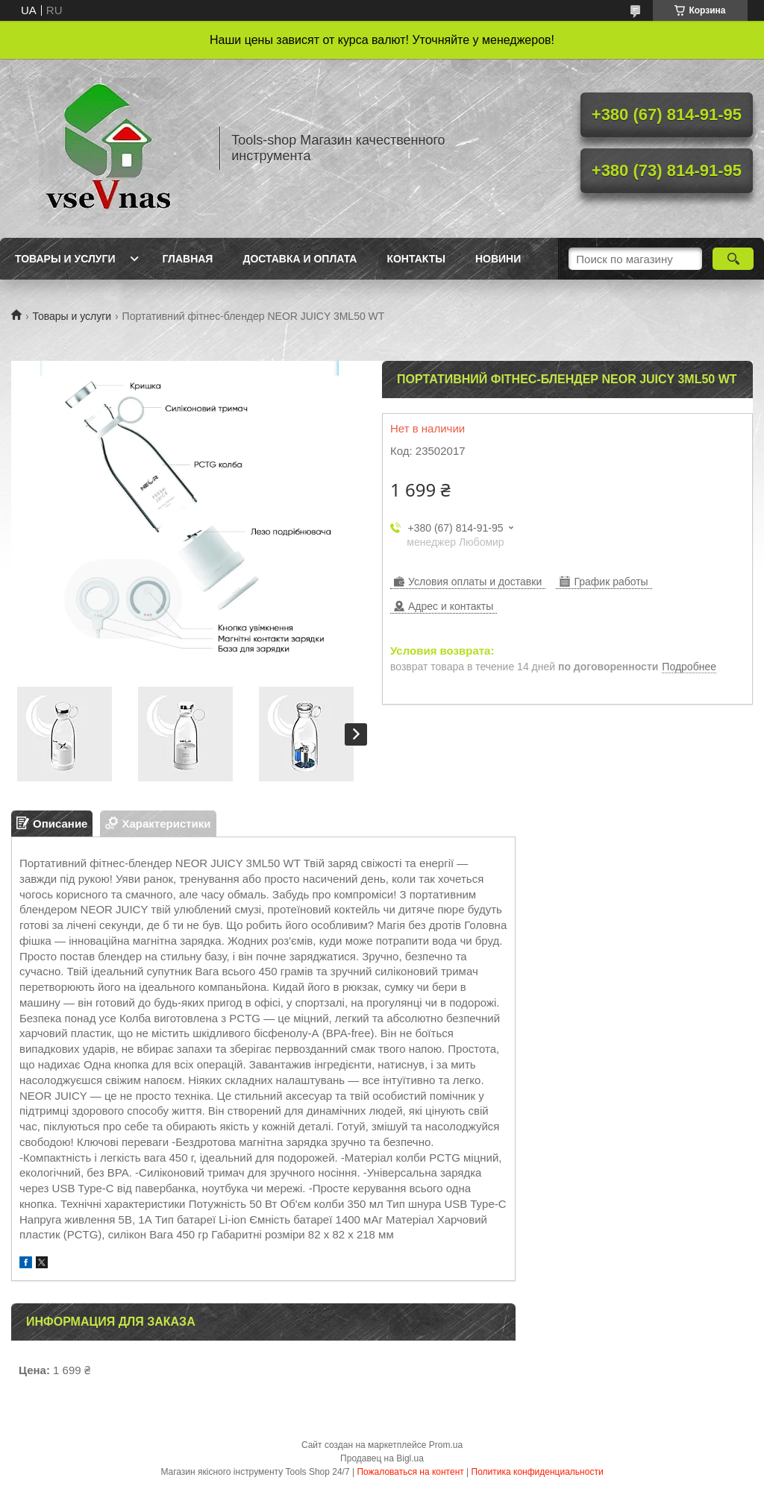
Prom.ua (446, 1445)
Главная (188, 259)
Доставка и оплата (299, 259)
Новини (498, 259)
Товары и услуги (65, 259)
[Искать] (733, 259)
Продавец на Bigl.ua (382, 1458)
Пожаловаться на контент (410, 1472)
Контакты (415, 259)
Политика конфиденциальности (538, 1472)
